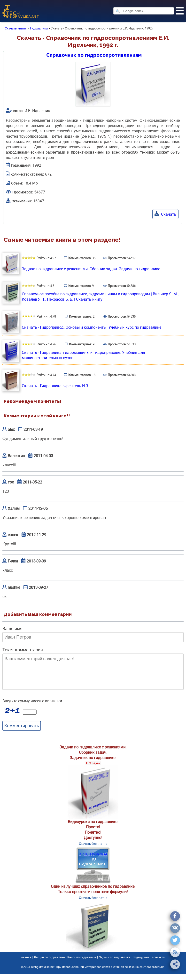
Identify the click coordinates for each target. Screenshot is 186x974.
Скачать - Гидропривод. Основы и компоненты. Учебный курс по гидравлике (91, 327)
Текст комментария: (23, 650)
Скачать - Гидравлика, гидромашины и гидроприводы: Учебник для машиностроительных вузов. (83, 355)
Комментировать (21, 725)
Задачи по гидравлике (80, 747)
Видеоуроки (141, 957)
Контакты (158, 957)
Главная (25, 957)
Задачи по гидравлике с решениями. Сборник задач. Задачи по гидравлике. (91, 268)
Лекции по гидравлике (49, 957)
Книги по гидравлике (81, 957)
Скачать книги (15, 28)
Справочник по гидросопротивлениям (94, 55)
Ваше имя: (12, 628)
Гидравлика (39, 28)
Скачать (165, 214)
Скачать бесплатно (93, 843)
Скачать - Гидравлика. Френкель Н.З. (55, 385)
